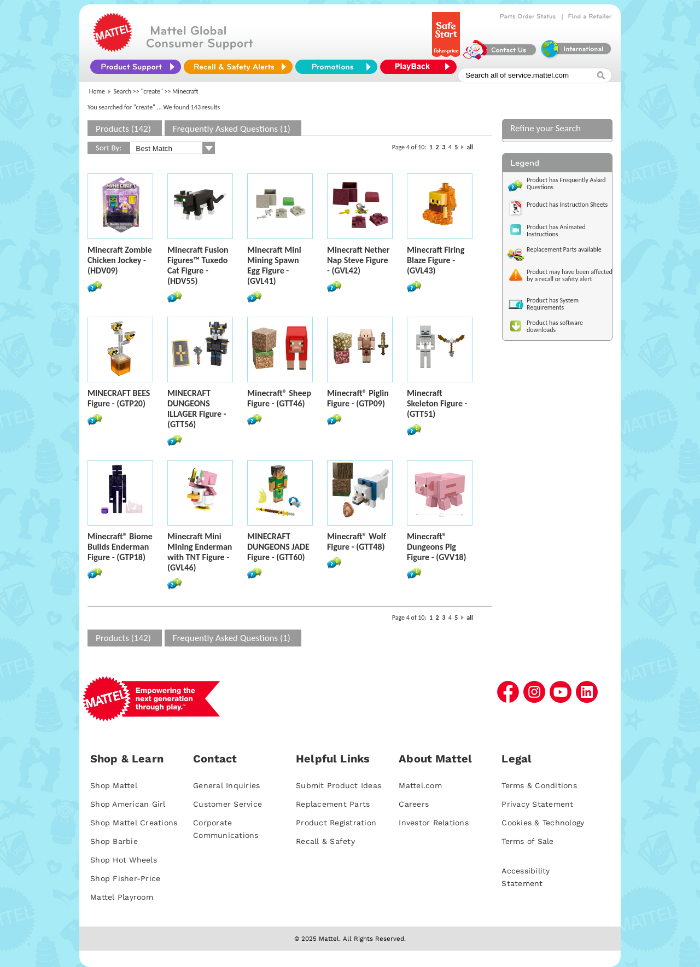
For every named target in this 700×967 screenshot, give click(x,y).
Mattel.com (420, 785)
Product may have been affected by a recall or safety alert (569, 275)
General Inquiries (226, 785)
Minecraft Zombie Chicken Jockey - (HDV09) (120, 260)
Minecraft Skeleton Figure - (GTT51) (437, 403)
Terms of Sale (527, 841)
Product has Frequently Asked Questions (566, 183)
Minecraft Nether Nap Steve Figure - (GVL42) (358, 260)
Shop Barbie (114, 841)
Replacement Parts (333, 804)
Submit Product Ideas (338, 785)
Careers (414, 804)
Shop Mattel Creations (133, 822)
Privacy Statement (537, 804)
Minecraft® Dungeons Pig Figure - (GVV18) (436, 546)
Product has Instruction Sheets (567, 204)
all (469, 147)
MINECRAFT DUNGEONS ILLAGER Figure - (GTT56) (196, 408)
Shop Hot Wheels (123, 859)
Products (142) (123, 129)
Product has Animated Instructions (556, 230)
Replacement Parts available (564, 249)
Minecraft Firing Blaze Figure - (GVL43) (435, 260)
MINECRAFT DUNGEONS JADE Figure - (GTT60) (278, 546)
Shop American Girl (128, 804)
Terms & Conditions (539, 785)
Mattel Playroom (121, 897)
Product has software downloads (555, 326)
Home (97, 91)
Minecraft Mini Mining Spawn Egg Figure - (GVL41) (274, 265)
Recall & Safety (325, 841)
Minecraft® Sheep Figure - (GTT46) (279, 398)
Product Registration (336, 822)
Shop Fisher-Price (125, 878)
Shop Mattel (113, 785)
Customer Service (227, 804)
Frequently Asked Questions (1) (231, 129)
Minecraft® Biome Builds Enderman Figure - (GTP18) (120, 546)
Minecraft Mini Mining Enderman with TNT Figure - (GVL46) (199, 552)
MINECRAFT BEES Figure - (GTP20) (119, 398)
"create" (152, 91)
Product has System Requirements (553, 303)
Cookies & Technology (542, 822)
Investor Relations (434, 822)
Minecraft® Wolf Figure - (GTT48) (356, 541)
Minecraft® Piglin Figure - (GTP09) (358, 398)
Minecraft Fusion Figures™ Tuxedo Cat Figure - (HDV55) (198, 265)
